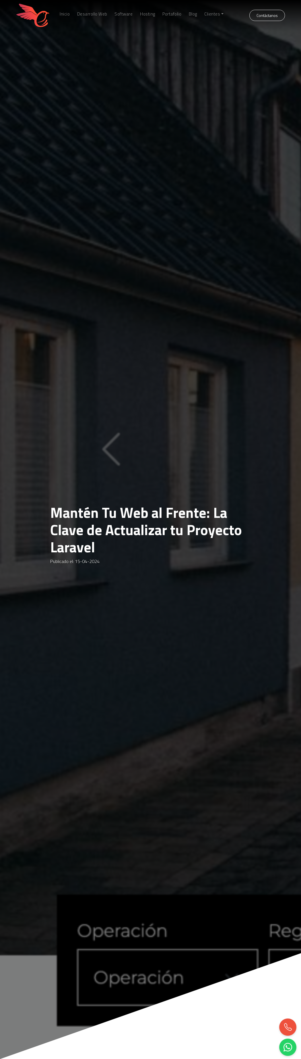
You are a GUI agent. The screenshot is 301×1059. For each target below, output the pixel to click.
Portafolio (171, 14)
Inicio (65, 14)
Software (123, 14)
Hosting (147, 14)
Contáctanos (267, 15)
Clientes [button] (212, 14)
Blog (193, 14)
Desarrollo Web (92, 14)
